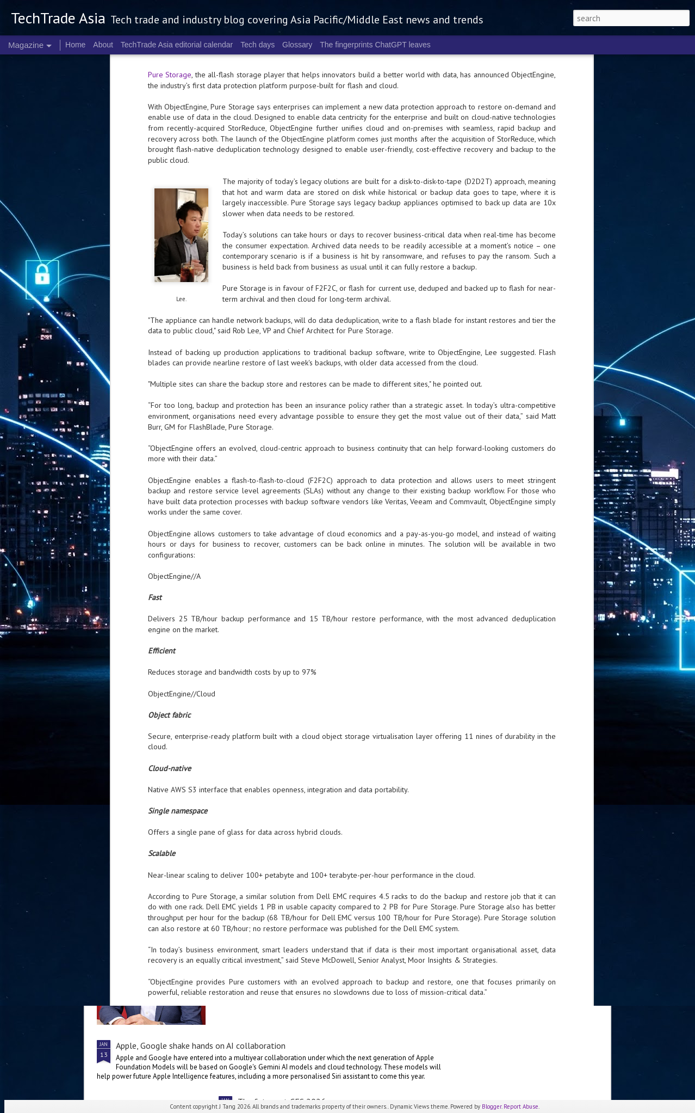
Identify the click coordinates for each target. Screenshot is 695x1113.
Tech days (257, 44)
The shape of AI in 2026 (281, 921)
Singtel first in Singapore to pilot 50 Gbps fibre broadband (221, 837)
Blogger (491, 1106)
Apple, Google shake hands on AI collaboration (201, 1045)
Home (75, 44)
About (103, 44)
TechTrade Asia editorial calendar (177, 44)
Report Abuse (521, 1106)
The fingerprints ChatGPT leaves (375, 44)
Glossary (297, 44)
